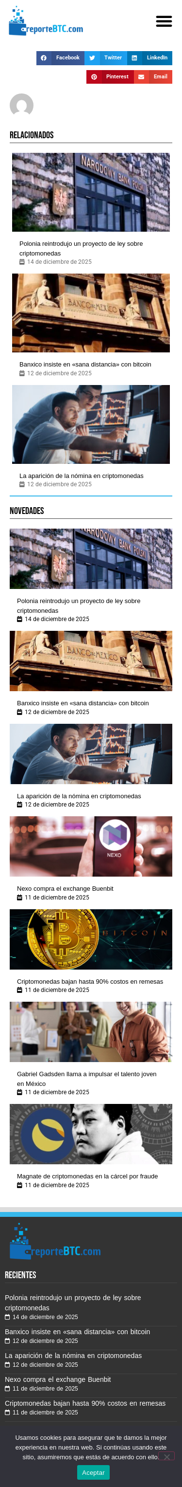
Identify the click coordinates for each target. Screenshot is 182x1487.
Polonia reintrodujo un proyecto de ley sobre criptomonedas (81, 248)
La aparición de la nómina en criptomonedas (81, 475)
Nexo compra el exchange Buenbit (65, 888)
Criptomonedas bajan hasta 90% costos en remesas (90, 981)
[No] (166, 1455)
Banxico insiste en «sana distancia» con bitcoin (85, 364)
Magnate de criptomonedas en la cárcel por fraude (87, 1176)
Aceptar (93, 1472)
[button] (164, 21)
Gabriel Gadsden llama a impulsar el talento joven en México (87, 1078)
